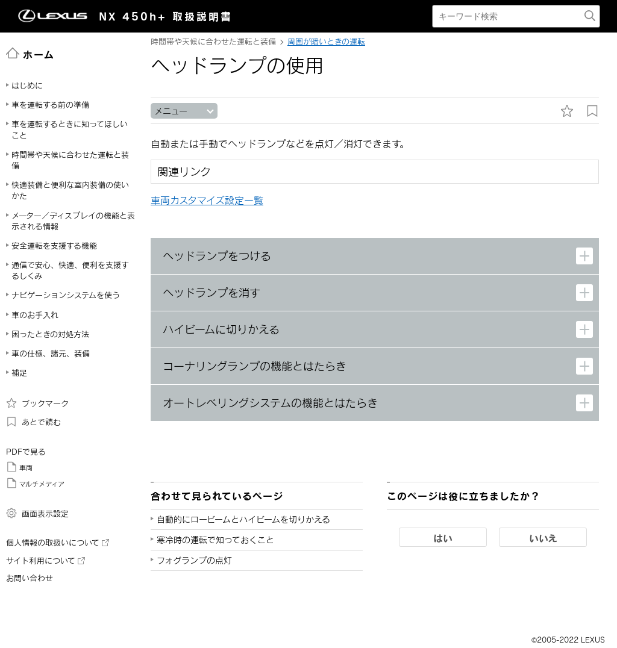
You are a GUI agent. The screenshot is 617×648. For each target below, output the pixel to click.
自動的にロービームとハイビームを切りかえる (243, 519)
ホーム (30, 53)
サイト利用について (45, 560)
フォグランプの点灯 (194, 560)
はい (443, 538)
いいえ (543, 538)
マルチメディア (35, 483)
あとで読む (33, 421)
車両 (19, 466)
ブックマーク (37, 402)
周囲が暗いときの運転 (326, 41)
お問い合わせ (29, 578)
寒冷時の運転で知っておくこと (215, 540)
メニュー (170, 111)
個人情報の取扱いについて (57, 542)
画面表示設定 (37, 513)
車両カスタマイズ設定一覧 (207, 200)
